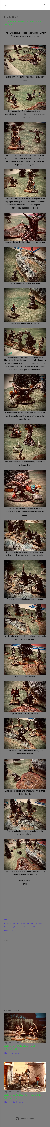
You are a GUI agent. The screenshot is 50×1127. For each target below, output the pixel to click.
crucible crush (35, 927)
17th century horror (16, 923)
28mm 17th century (36, 923)
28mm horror (8, 927)
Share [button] (6, 920)
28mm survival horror (21, 927)
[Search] (44, 4)
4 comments (15, 1053)
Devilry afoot (8, 930)
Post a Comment (16, 1102)
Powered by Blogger (25, 1118)
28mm (26, 923)
